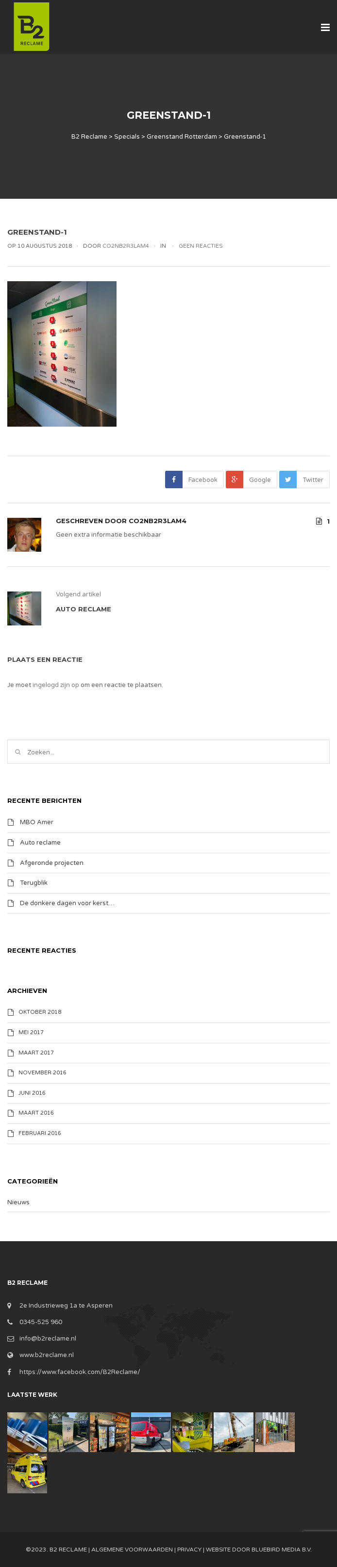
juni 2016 (32, 1093)
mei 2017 (31, 1032)
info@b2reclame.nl (47, 1339)
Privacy (189, 1549)
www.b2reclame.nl (46, 1355)
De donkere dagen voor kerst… (67, 903)
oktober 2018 (39, 1012)
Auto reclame (40, 843)
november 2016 (42, 1073)
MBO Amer (36, 822)
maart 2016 (36, 1113)
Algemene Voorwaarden (132, 1549)
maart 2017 (36, 1053)
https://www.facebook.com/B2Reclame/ (79, 1372)
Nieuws (18, 1202)
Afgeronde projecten (52, 862)
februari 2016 (39, 1133)
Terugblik (34, 883)
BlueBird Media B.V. (282, 1549)
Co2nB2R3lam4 (157, 521)
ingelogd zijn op (56, 685)
